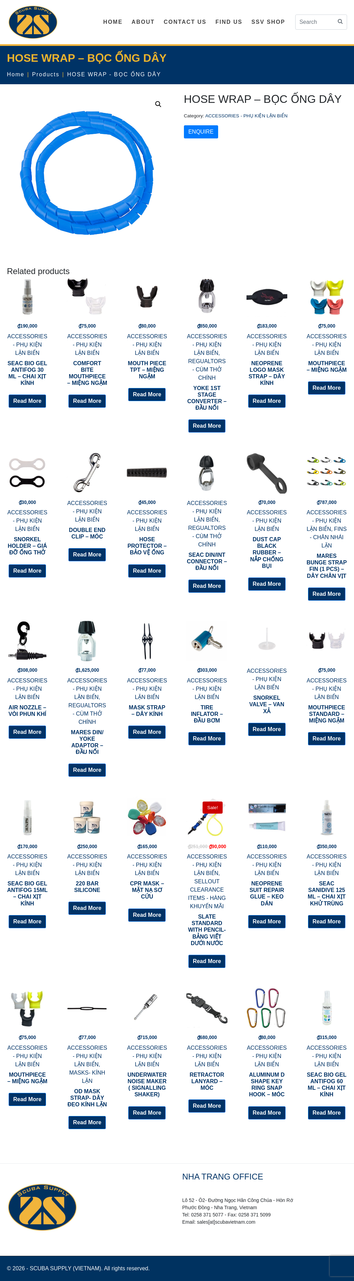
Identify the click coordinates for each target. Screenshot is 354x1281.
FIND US (228, 22)
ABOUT (143, 22)
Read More (27, 401)
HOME (113, 22)
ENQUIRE (201, 132)
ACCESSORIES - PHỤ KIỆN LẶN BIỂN (246, 115)
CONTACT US (185, 22)
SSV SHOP (268, 22)
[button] (158, 104)
